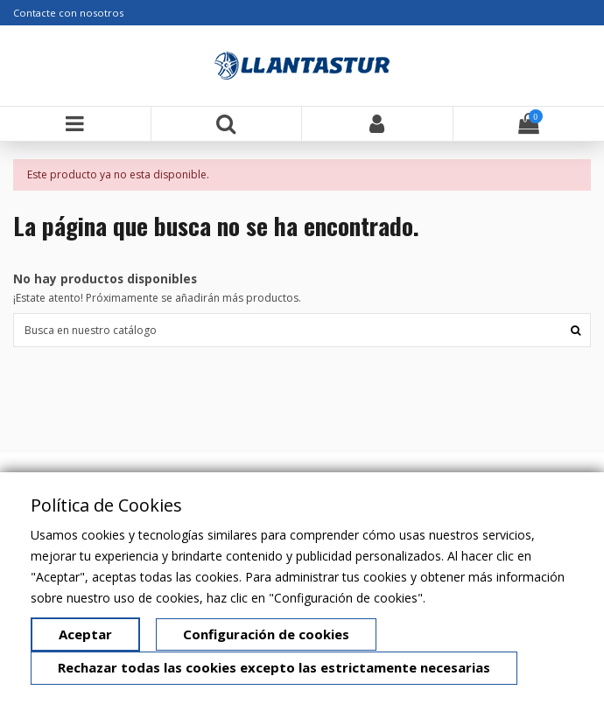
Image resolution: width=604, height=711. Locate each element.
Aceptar (85, 634)
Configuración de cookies (266, 634)
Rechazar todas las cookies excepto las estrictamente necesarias (274, 667)
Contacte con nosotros (68, 12)
